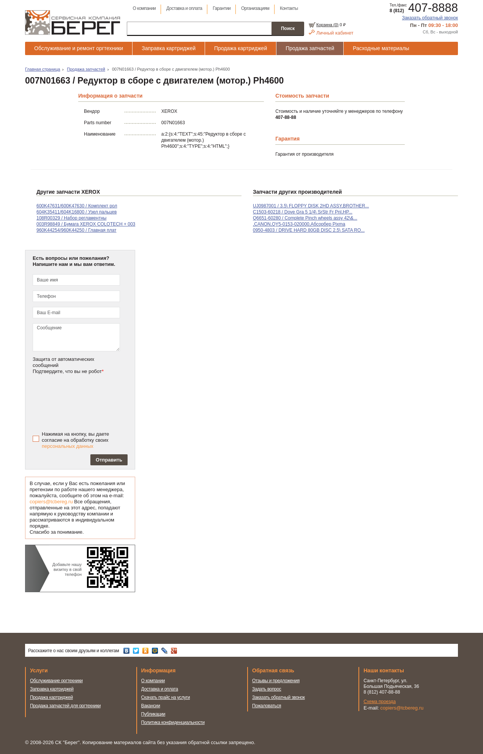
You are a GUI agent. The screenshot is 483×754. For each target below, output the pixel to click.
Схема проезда (380, 701)
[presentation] (86, 402)
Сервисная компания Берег (72, 22)
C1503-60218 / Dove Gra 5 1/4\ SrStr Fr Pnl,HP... (302, 212)
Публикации (153, 714)
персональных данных (67, 446)
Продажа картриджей (240, 48)
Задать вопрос (266, 689)
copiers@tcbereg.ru (51, 501)
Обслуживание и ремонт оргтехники (78, 48)
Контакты (289, 8)
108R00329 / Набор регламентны (71, 218)
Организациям (255, 8)
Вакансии (150, 705)
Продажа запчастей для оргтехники (65, 705)
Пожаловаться (266, 705)
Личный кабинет (335, 33)
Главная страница (42, 69)
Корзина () (327, 24)
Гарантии (221, 8)
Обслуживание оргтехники (56, 680)
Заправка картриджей (169, 48)
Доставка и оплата (184, 8)
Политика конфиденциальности (173, 722)
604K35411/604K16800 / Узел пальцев (76, 212)
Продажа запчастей (310, 48)
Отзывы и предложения (276, 680)
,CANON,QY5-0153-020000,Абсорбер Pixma (299, 224)
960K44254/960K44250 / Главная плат (76, 230)
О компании (144, 8)
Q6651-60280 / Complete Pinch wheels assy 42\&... (305, 218)
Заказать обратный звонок (430, 18)
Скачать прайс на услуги (165, 697)
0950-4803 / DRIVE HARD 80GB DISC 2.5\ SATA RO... (309, 230)
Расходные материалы (381, 48)
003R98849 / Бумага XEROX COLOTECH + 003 (85, 224)
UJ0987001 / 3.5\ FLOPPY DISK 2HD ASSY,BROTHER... (311, 206)
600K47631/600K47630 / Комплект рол (76, 206)
